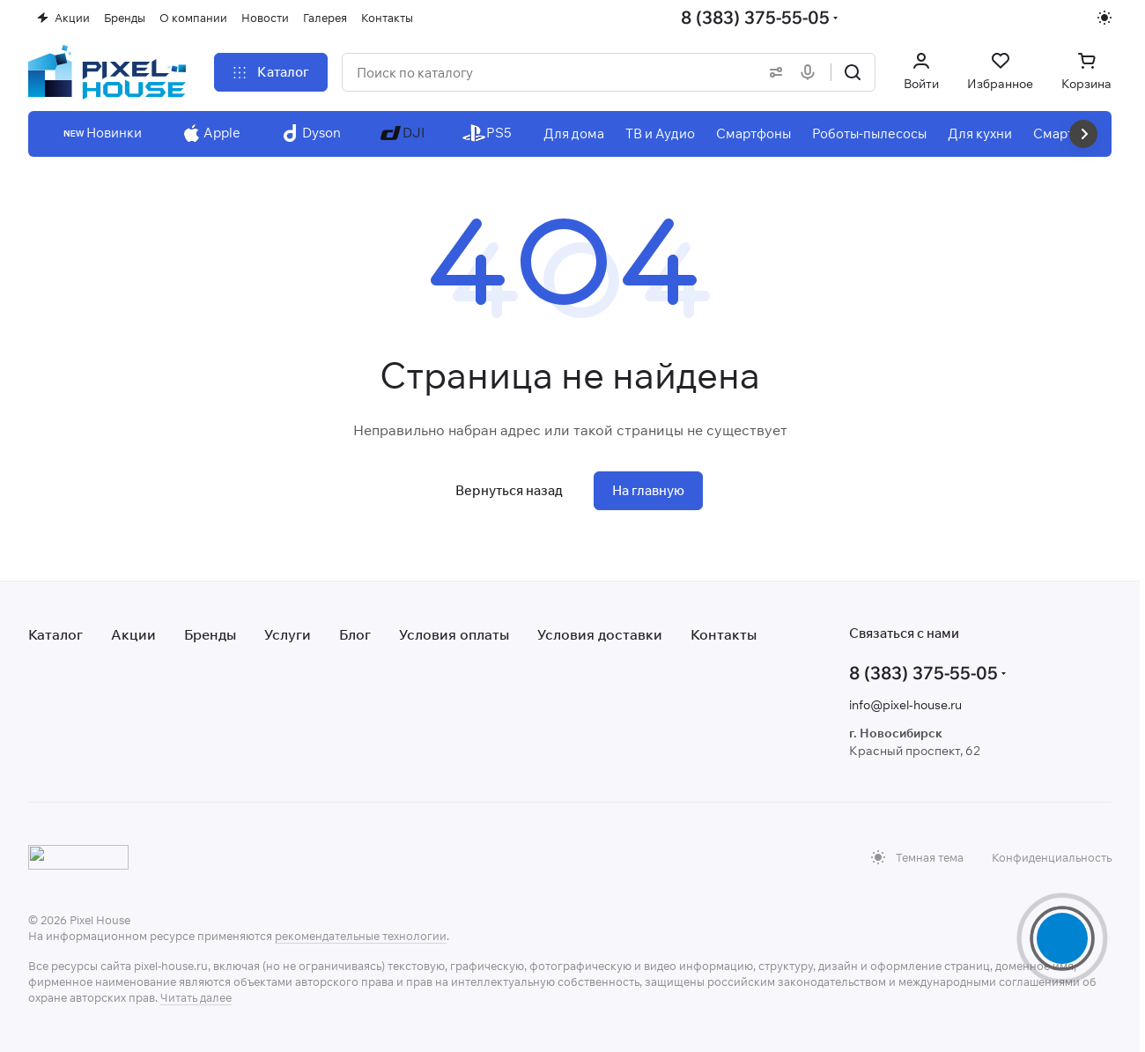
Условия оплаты (454, 634)
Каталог (55, 634)
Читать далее (196, 997)
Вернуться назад (509, 490)
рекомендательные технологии (361, 936)
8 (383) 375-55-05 (755, 17)
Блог (355, 634)
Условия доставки (599, 634)
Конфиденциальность (1052, 857)
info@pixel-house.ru (905, 705)
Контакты (724, 634)
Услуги (287, 634)
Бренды (210, 634)
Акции (133, 634)
